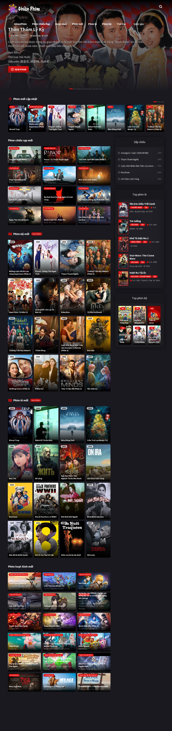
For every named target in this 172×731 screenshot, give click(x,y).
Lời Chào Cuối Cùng (130, 178)
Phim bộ (106, 24)
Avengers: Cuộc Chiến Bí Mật (134, 152)
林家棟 (34, 61)
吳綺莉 (45, 61)
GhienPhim (20, 24)
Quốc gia (139, 24)
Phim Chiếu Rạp (41, 24)
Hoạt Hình (61, 24)
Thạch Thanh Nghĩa (130, 159)
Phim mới (77, 24)
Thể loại (121, 24)
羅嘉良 (24, 61)
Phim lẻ (92, 24)
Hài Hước (24, 57)
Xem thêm (36, 234)
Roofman (125, 172)
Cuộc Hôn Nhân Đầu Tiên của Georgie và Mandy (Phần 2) (141, 165)
